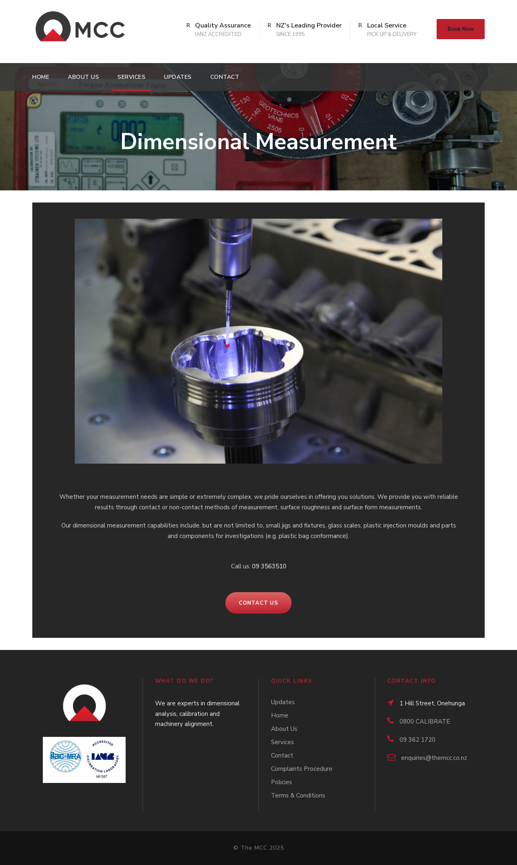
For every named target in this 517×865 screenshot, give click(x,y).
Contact (225, 77)
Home (40, 77)
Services (131, 77)
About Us (83, 77)
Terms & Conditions (298, 795)
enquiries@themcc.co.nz (434, 758)
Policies (281, 782)
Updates (178, 77)
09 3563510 (269, 566)
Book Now (461, 29)
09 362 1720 (417, 740)
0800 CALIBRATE (424, 721)
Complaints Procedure (301, 769)
